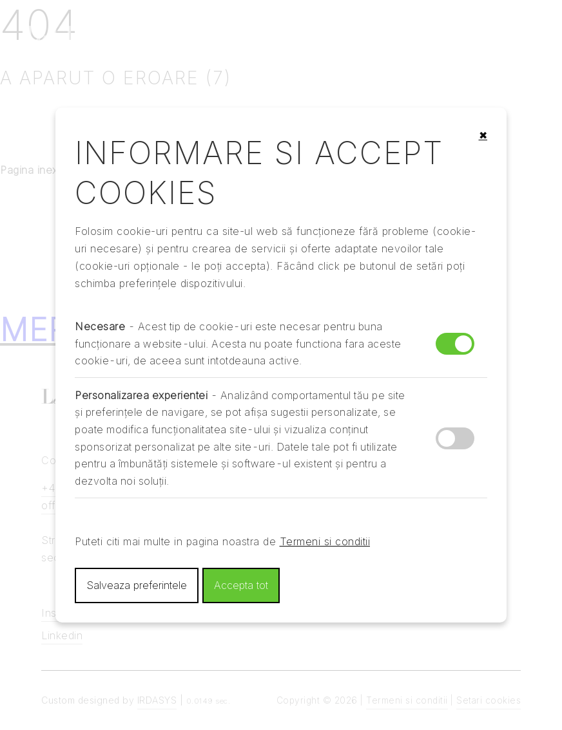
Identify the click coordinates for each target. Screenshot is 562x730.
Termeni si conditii (325, 541)
